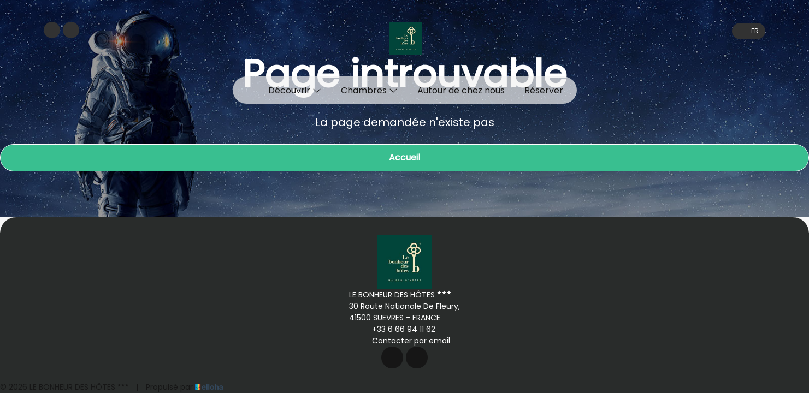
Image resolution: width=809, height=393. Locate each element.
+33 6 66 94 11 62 (397, 329)
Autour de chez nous (461, 90)
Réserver (543, 90)
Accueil (404, 157)
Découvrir (294, 90)
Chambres (369, 90)
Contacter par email (404, 340)
